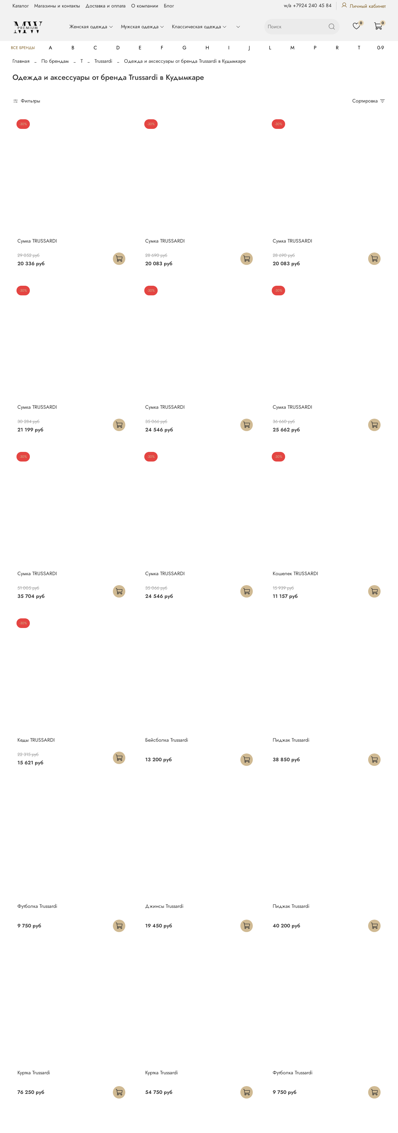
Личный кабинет (363, 6)
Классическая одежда (199, 26)
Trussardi (103, 61)
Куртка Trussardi (33, 1072)
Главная (21, 61)
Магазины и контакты (57, 5)
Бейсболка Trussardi (166, 740)
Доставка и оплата (106, 5)
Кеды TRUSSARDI (36, 740)
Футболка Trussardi (37, 906)
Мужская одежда (142, 26)
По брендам (55, 61)
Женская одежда (91, 26)
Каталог (20, 5)
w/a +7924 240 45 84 (307, 5)
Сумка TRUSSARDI (37, 240)
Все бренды (23, 48)
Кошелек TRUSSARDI (295, 573)
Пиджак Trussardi (291, 740)
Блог (169, 5)
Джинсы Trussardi (164, 906)
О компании (144, 5)
